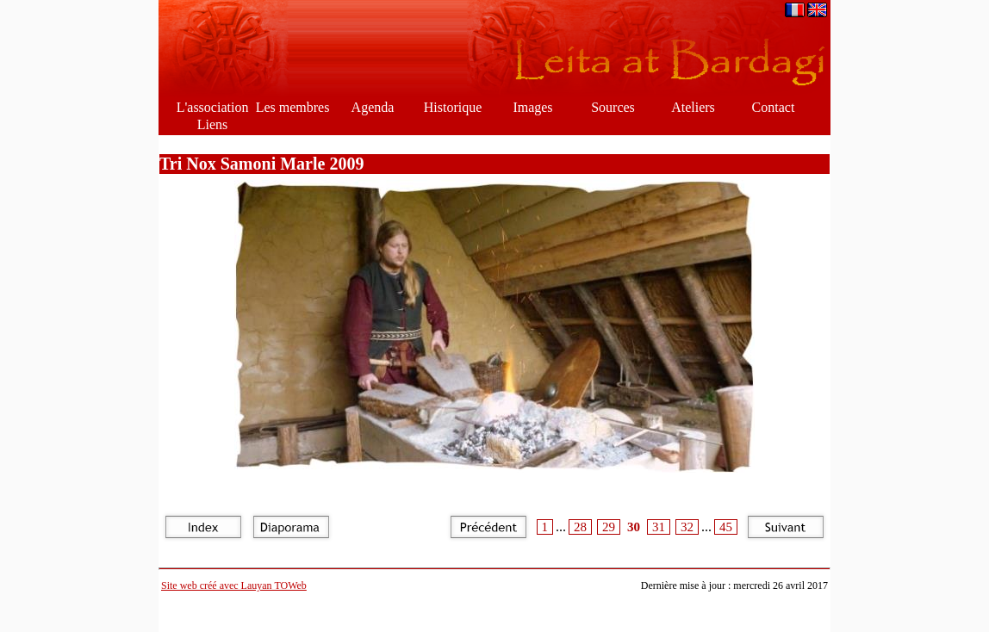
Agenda (373, 107)
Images (532, 107)
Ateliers (693, 107)
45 (725, 527)
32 (687, 527)
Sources (613, 107)
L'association (213, 107)
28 (580, 527)
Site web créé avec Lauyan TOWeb (234, 585)
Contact (773, 107)
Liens (212, 124)
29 (608, 527)
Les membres (293, 107)
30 (633, 527)
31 (658, 527)
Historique (453, 107)
